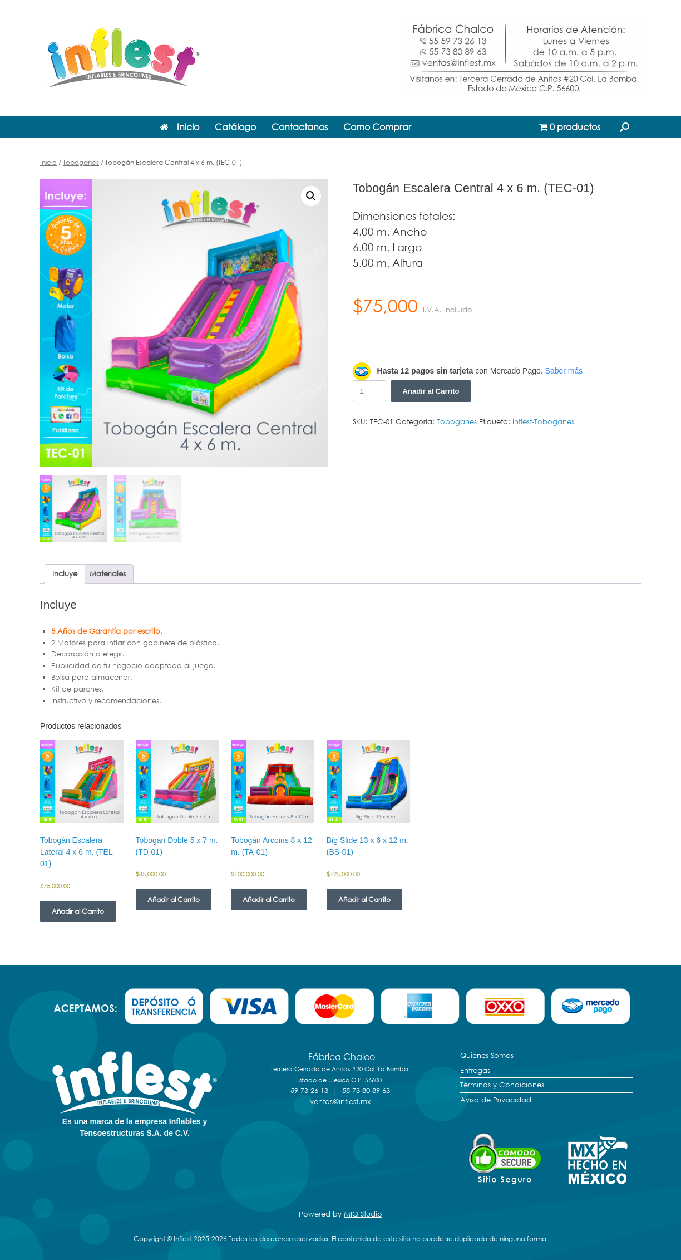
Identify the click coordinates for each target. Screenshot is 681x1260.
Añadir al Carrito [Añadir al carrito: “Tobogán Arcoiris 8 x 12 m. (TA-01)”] (269, 899)
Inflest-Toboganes (543, 421)
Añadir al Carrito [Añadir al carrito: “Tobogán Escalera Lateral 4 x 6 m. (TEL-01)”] (78, 911)
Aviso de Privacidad (495, 1099)
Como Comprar (377, 127)
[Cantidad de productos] (369, 390)
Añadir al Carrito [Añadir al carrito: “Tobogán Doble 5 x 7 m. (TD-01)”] (173, 899)
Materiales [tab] (108, 573)
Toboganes (81, 162)
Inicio (179, 127)
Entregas (475, 1070)
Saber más (564, 370)
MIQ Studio (363, 1213)
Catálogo (235, 127)
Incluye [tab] (64, 573)
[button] (624, 127)
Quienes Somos (487, 1055)
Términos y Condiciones (502, 1084)
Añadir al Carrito (431, 391)
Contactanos (300, 127)
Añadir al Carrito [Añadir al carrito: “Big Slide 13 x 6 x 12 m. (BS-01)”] (364, 899)
